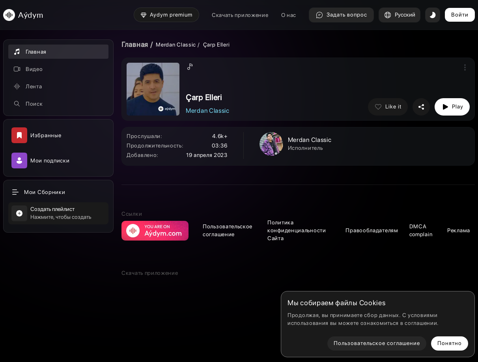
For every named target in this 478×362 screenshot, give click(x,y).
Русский (399, 15)
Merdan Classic (176, 44)
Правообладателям (371, 230)
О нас (289, 15)
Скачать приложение (240, 15)
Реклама (458, 230)
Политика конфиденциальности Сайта (296, 230)
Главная (134, 44)
